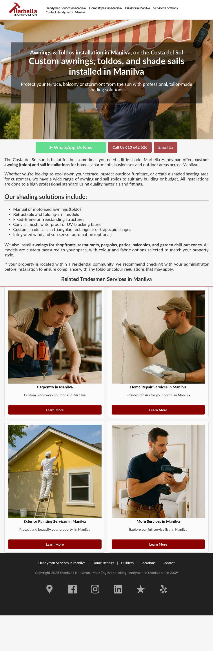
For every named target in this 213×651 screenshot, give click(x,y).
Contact (168, 563)
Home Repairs (103, 563)
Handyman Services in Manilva (61, 563)
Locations (148, 563)
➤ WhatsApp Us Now (71, 147)
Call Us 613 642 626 (130, 147)
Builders (127, 563)
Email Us (165, 147)
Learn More (55, 410)
